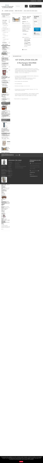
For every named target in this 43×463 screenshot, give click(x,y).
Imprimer (25, 49)
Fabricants (4, 306)
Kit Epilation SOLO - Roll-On (5, 43)
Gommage (4, 75)
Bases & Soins (4, 92)
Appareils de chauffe (4, 78)
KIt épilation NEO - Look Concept (5, 54)
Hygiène (3, 73)
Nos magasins (5, 321)
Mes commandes (18, 393)
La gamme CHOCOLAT (4, 98)
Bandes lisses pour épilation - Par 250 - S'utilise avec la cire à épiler (5, 128)
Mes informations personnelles (20, 398)
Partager (24, 34)
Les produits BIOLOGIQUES (5, 85)
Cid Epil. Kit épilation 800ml (5, 71)
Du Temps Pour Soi (6, 311)
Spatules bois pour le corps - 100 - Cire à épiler (5, 164)
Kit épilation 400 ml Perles (5, 60)
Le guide (4, 346)
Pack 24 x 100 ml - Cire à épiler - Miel (5, 181)
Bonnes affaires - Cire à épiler (5, 105)
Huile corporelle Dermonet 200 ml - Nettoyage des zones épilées (5, 199)
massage (7, 356)
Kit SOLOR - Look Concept (4, 23)
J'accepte (21, 461)
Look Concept (5, 313)
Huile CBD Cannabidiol (4, 109)
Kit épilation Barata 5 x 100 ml (5, 47)
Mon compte (18, 392)
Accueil (3, 111)
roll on (5, 357)
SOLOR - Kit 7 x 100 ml (5, 36)
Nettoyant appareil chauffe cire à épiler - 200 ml (5, 236)
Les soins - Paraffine (4, 102)
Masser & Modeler (4, 90)
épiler (8, 354)
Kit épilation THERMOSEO (4, 50)
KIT (5, 354)
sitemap (9, 408)
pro (2, 357)
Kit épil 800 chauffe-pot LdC (5, 67)
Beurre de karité (5, 87)
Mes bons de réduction (19, 399)
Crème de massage (4, 95)
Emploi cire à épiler (6, 337)
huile (3, 359)
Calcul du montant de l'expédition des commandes (10, 403)
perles (3, 361)
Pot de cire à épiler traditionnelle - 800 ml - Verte (5, 253)
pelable (6, 359)
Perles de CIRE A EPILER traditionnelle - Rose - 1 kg (5, 146)
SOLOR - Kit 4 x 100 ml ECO (5, 26)
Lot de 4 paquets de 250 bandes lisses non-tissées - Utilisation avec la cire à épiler (5, 218)
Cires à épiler (4, 20)
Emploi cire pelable (6, 343)
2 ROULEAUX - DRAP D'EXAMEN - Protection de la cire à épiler (5, 291)
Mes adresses (17, 396)
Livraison (10, 400)
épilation (3, 356)
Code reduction (5, 335)
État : (23, 23)
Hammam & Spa (5, 82)
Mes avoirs (17, 395)
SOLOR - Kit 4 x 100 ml (5, 30)
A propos (10, 396)
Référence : (24, 21)
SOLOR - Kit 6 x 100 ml (5, 33)
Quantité (35, 21)
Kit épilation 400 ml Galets (5, 64)
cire (2, 354)
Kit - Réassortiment (4, 57)
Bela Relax (5, 309)
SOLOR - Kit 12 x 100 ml (5, 40)
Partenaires (10, 407)
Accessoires (4, 80)
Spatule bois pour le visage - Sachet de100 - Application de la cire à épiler (5, 272)
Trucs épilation (5, 345)
